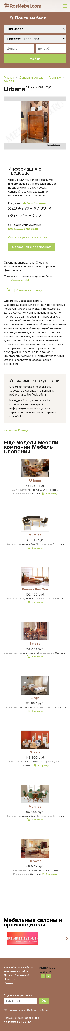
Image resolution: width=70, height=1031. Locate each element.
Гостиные (55, 77)
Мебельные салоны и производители (33, 922)
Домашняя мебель (31, 77)
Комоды (9, 81)
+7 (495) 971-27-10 (17, 1022)
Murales (35, 534)
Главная (9, 77)
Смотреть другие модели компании (28, 237)
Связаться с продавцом (31, 247)
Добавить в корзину (27, 290)
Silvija (35, 698)
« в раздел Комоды (16, 430)
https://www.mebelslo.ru (23, 229)
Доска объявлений (16, 975)
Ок (43, 1000)
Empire (35, 643)
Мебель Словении (34, 203)
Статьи (8, 983)
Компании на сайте (16, 971)
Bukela (35, 752)
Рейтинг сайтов (37, 1010)
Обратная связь (14, 1010)
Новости (9, 979)
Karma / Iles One (35, 589)
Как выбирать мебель (18, 967)
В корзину (51, 493)
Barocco (35, 861)
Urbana (35, 480)
